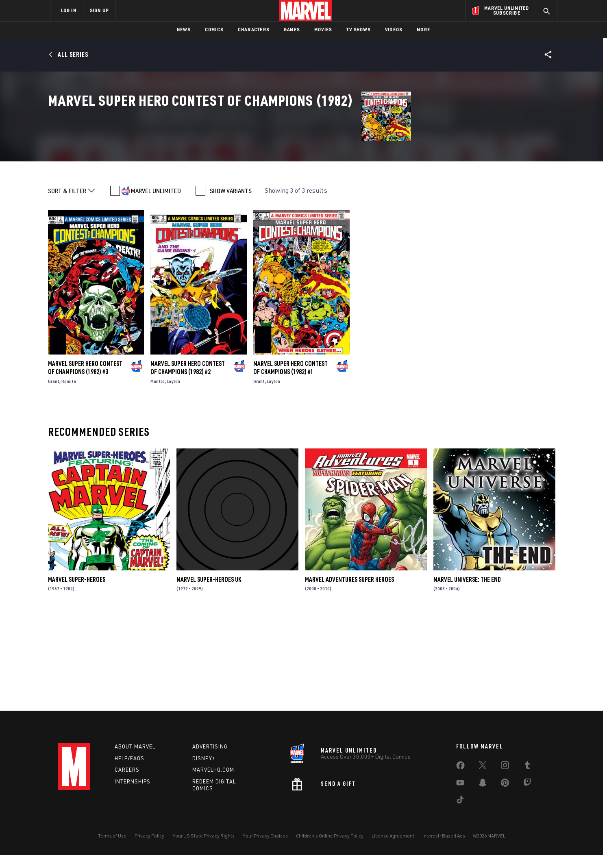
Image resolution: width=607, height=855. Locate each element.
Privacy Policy (149, 836)
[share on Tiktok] (460, 801)
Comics (214, 29)
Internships (132, 781)
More (423, 29)
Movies (323, 29)
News (183, 29)
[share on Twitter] (483, 767)
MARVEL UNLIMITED (156, 283)
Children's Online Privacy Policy (329, 836)
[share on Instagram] (505, 767)
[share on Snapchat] (483, 784)
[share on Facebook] (460, 767)
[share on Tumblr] (527, 767)
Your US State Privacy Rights (203, 836)
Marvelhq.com (213, 769)
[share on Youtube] (460, 784)
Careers (127, 769)
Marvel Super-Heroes (76, 672)
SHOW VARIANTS (231, 283)
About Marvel (135, 746)
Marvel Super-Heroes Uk (208, 672)
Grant (53, 473)
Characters (253, 29)
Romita (68, 473)
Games (292, 29)
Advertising (210, 746)
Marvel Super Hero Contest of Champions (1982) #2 (187, 460)
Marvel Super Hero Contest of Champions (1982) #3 (85, 460)
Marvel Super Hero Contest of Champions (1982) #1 (290, 460)
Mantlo (157, 473)
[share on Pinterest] (505, 784)
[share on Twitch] (527, 784)
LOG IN (68, 10)
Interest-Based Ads (443, 836)
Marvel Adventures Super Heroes (349, 672)
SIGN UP (99, 10)
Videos (393, 29)
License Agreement (393, 836)
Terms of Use (112, 836)
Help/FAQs (129, 758)
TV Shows (358, 29)
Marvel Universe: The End (467, 672)
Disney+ (203, 758)
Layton (173, 473)
